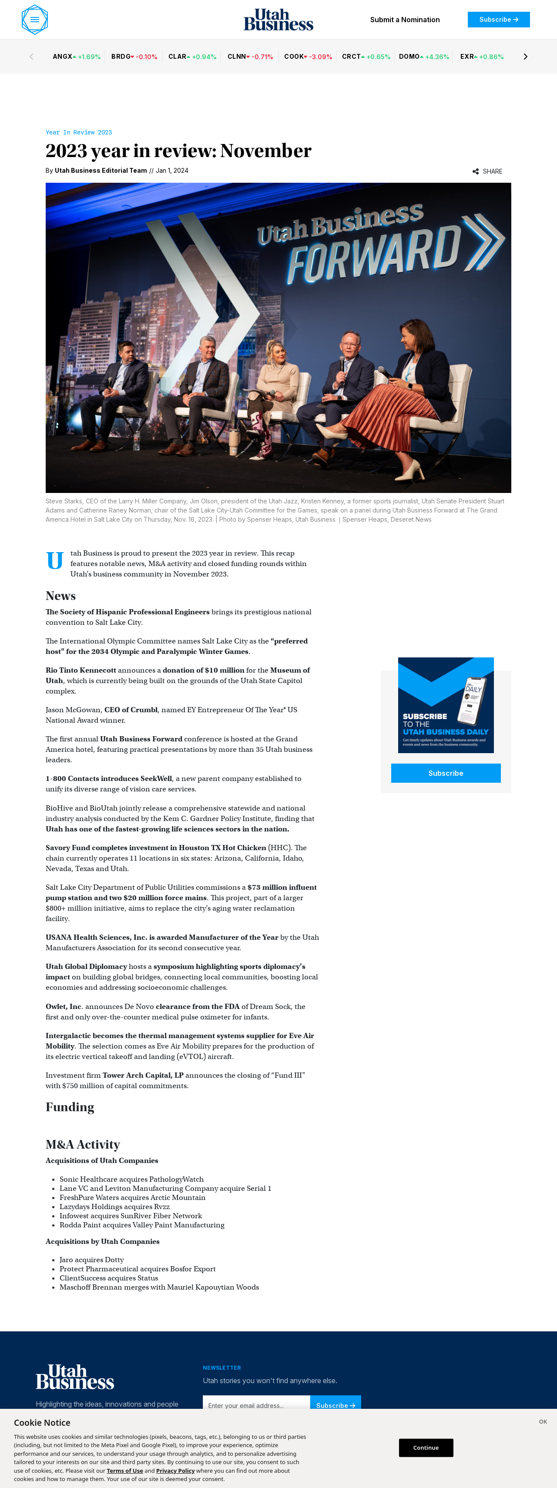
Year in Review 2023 (79, 132)
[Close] (543, 1422)
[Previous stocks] (31, 56)
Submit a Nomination (405, 19)
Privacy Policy (175, 1471)
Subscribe (499, 19)
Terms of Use (125, 1471)
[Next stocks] (526, 56)
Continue (426, 1447)
